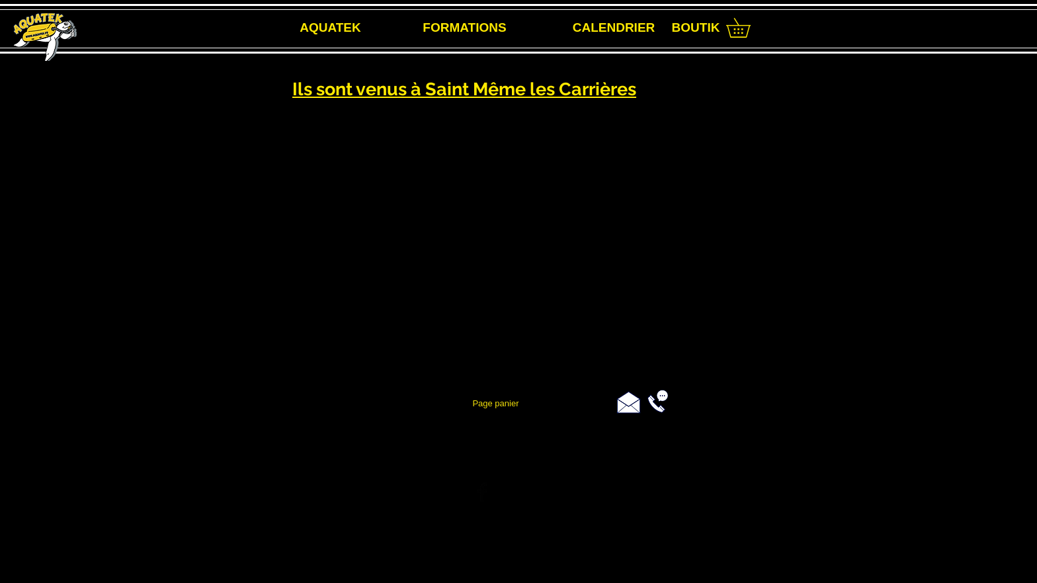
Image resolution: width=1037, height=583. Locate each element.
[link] (747, 28)
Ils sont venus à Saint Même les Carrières (464, 89)
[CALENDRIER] (613, 28)
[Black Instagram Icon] (552, 492)
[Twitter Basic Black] (517, 492)
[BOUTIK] (695, 28)
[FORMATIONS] (464, 28)
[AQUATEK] (330, 28)
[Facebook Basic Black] (482, 492)
